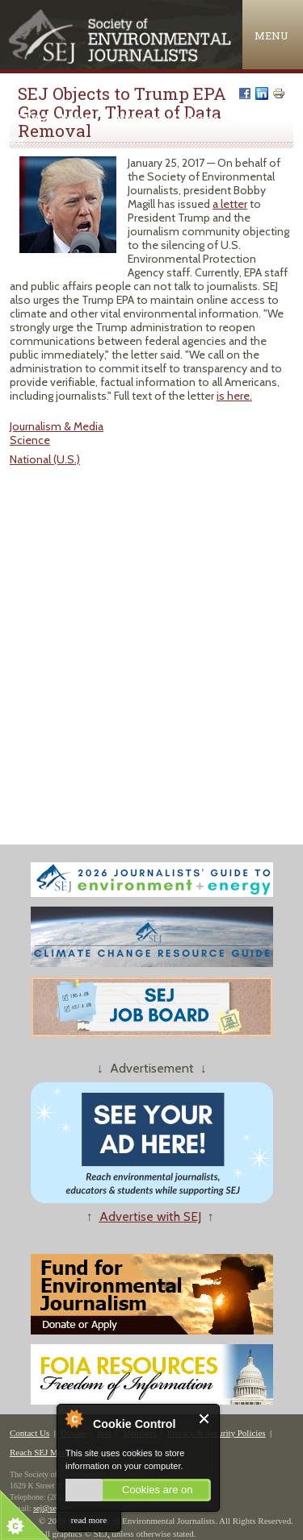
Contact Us (29, 1433)
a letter (230, 204)
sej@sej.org (52, 1508)
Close (205, 1418)
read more (89, 1520)
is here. (234, 395)
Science (30, 440)
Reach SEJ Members (47, 1452)
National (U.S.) (45, 459)
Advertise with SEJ (150, 1216)
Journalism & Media (56, 426)
